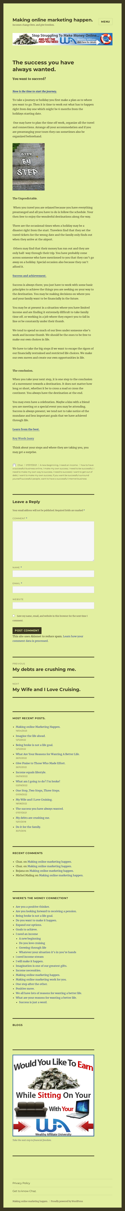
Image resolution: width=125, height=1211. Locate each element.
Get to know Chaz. (24, 1191)
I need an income (68, 465)
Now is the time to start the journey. (35, 91)
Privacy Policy (21, 1183)
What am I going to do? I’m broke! (38, 781)
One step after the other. (32, 984)
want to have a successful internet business (64, 478)
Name (17, 567)
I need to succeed (62, 472)
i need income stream (30, 956)
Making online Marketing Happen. (38, 726)
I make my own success (55, 468)
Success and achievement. (29, 275)
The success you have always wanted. (39, 808)
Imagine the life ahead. (30, 736)
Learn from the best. (26, 429)
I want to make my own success (35, 475)
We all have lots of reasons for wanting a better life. (49, 993)
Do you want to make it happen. (36, 920)
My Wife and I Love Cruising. (34, 799)
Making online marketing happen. (53, 20)
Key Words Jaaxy (23, 438)
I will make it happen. (29, 961)
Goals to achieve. (26, 929)
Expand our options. (29, 924)
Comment (20, 518)
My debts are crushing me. (33, 817)
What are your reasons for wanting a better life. (46, 997)
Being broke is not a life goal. (34, 745)
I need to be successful (81, 468)
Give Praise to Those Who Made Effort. (40, 763)
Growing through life (32, 947)
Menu (105, 21)
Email (17, 583)
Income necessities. (28, 970)
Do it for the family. (28, 827)
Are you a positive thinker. (33, 906)
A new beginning (49, 465)
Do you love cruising (32, 943)
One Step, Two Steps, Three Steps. (38, 790)
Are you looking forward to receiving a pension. (46, 911)
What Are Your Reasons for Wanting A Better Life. (48, 754)
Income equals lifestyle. (31, 772)
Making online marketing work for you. (41, 979)
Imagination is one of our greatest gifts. (41, 965)
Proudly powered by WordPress (67, 1201)
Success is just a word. (33, 1002)
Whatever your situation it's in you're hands (47, 952)
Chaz (20, 465)
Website (18, 599)
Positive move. (25, 988)
